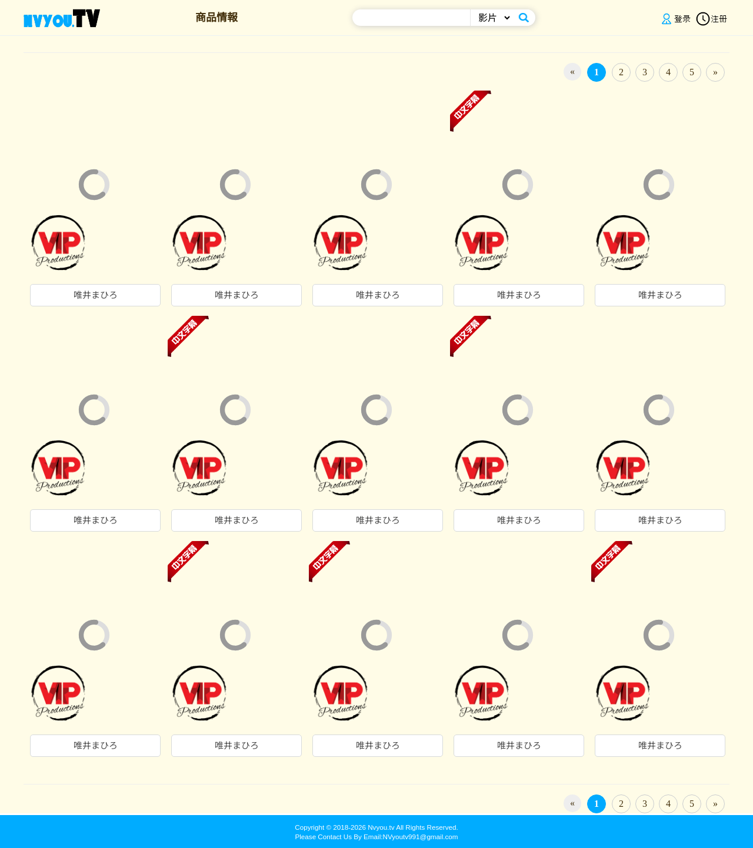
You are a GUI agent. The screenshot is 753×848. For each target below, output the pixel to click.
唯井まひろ (96, 295)
